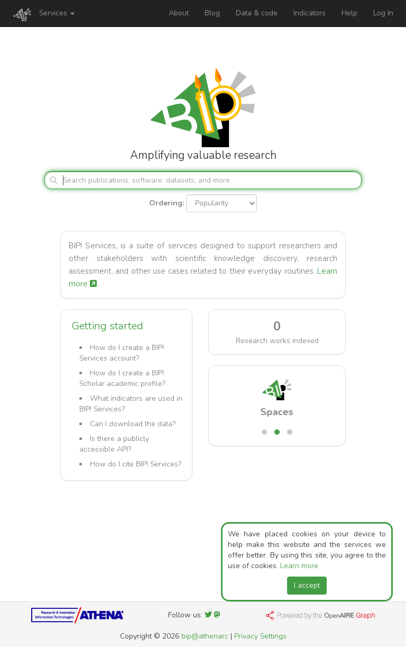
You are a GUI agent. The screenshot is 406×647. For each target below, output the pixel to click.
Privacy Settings (260, 636)
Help (349, 13)
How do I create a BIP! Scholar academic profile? (122, 378)
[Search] (203, 180)
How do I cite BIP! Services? (135, 464)
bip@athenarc (204, 636)
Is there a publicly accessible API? (114, 444)
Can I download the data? (133, 424)
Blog (212, 13)
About (179, 13)
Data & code (257, 13)
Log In (383, 13)
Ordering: (166, 203)
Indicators (309, 13)
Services (57, 13)
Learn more (299, 566)
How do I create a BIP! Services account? (121, 353)
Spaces (277, 412)
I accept (307, 585)
